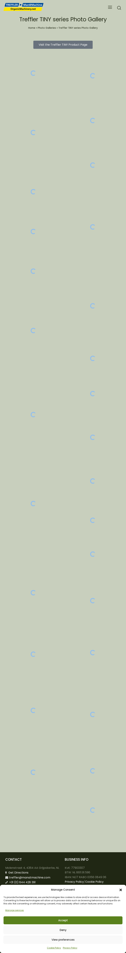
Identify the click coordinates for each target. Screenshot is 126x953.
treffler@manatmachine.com (27, 877)
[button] (120, 890)
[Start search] (119, 8)
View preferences (63, 940)
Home (31, 28)
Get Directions (16, 873)
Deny (63, 930)
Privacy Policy (70, 947)
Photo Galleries (47, 28)
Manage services (14, 910)
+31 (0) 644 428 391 (20, 882)
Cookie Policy (54, 947)
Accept (63, 920)
